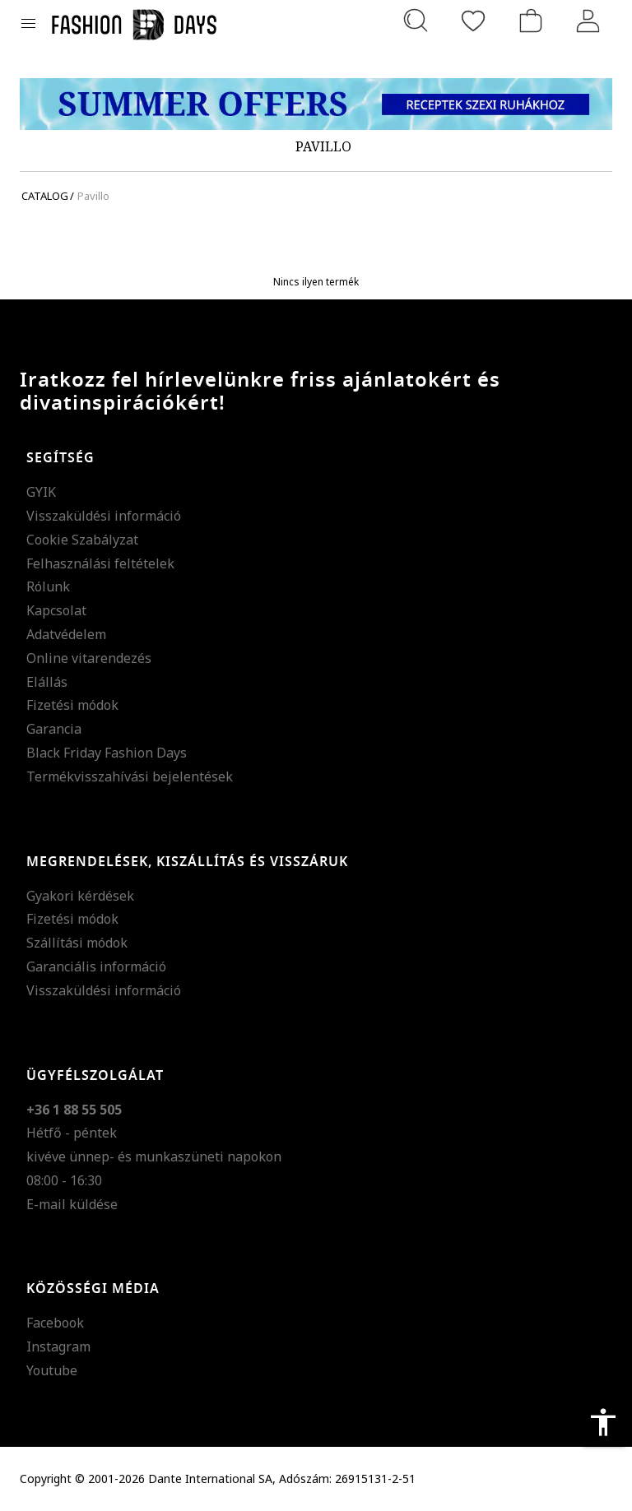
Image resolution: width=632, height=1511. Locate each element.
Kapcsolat (56, 610)
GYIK (41, 492)
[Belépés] (588, 20)
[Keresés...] (415, 20)
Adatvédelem (66, 634)
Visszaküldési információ (103, 516)
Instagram (58, 1346)
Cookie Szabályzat (82, 540)
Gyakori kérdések (80, 896)
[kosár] (531, 20)
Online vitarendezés (88, 658)
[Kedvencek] (473, 20)
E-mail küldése (72, 1204)
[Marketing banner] (316, 104)
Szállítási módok (77, 943)
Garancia (53, 729)
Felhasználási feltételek (100, 563)
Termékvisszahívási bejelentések (129, 776)
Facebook (55, 1323)
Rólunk (48, 586)
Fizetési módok (72, 705)
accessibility (603, 1422)
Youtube (51, 1370)
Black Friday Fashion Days (106, 753)
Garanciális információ (96, 966)
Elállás (46, 682)
